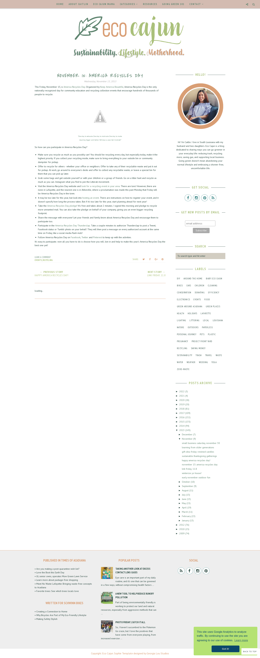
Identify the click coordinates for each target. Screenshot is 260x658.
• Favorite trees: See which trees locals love (57, 591)
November (187, 438)
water (180, 362)
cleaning (212, 285)
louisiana (218, 320)
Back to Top (250, 651)
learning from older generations (198, 447)
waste (219, 355)
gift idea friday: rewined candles (198, 451)
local (206, 320)
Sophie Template (123, 653)
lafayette (206, 313)
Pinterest (97, 237)
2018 (182, 408)
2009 (182, 533)
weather (191, 362)
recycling (48, 260)
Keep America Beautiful (111, 86)
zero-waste (183, 369)
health (180, 313)
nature (180, 327)
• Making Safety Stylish (46, 618)
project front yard (202, 341)
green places (213, 306)
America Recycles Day (74, 86)
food (207, 299)
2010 (182, 529)
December (187, 434)
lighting (181, 320)
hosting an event (90, 197)
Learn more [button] (241, 640)
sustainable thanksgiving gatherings (199, 456)
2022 (182, 391)
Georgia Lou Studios (158, 653)
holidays (192, 313)
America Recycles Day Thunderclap (72, 225)
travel (208, 355)
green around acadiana (189, 306)
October (186, 481)
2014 (182, 425)
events (38, 260)
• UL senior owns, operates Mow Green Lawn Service (61, 576)
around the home (193, 278)
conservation (184, 292)
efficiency (213, 292)
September (188, 486)
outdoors (193, 327)
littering (194, 320)
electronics (183, 299)
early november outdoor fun (196, 477)
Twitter (84, 237)
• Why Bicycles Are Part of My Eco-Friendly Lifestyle (60, 615)
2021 (182, 395)
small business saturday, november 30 (201, 443)
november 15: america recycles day (200, 464)
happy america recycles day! (196, 460)
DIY (178, 278)
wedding (203, 362)
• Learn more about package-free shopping (56, 579)
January (186, 520)
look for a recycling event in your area (100, 186)
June (184, 499)
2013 (182, 430)
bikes (180, 285)
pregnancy (182, 341)
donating (200, 292)
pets (202, 334)
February (186, 516)
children (199, 285)
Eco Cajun (107, 653)
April (184, 507)
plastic (212, 334)
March (185, 511)
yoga (214, 362)
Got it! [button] (225, 649)
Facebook (75, 237)
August (185, 490)
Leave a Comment (43, 257)
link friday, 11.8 (189, 468)
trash (199, 355)
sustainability (184, 355)
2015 (182, 421)
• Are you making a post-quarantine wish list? (57, 568)
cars (188, 285)
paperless (207, 327)
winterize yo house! (191, 473)
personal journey (186, 334)
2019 (182, 404)
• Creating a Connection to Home (51, 611)
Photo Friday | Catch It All (130, 622)
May (184, 503)
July (184, 494)
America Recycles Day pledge (62, 205)
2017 (182, 413)
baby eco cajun (214, 278)
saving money (198, 348)
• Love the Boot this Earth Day (49, 572)
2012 (182, 524)
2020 (182, 400)
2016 (182, 417)
